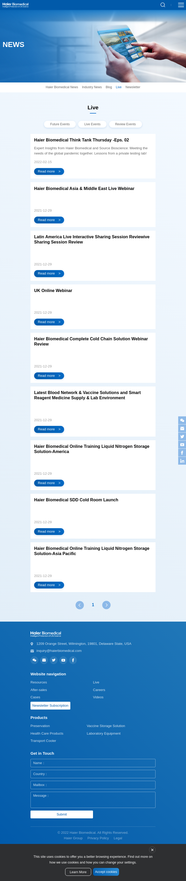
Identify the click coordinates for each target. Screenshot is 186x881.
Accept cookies (106, 872)
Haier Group (73, 838)
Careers (99, 690)
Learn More (78, 872)
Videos (98, 697)
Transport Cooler (43, 741)
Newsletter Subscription (50, 705)
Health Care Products (46, 733)
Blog (109, 87)
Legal (118, 838)
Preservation (40, 726)
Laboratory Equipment (104, 733)
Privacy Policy (98, 838)
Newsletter (133, 87)
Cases (35, 697)
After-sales (38, 690)
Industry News (92, 87)
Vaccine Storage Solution (106, 726)
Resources (38, 682)
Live (119, 87)
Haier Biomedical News (62, 87)
